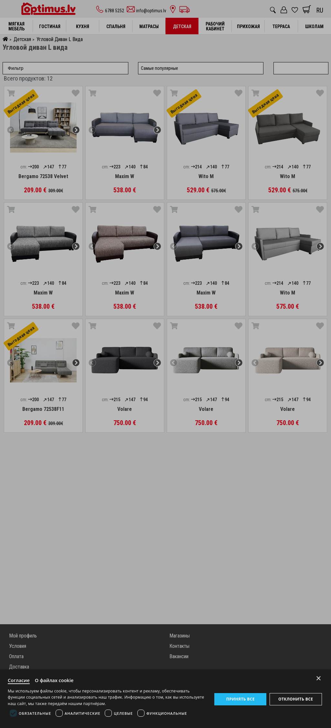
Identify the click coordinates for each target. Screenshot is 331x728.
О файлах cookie (55, 679)
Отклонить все (295, 698)
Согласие (19, 679)
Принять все (240, 698)
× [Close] (318, 677)
